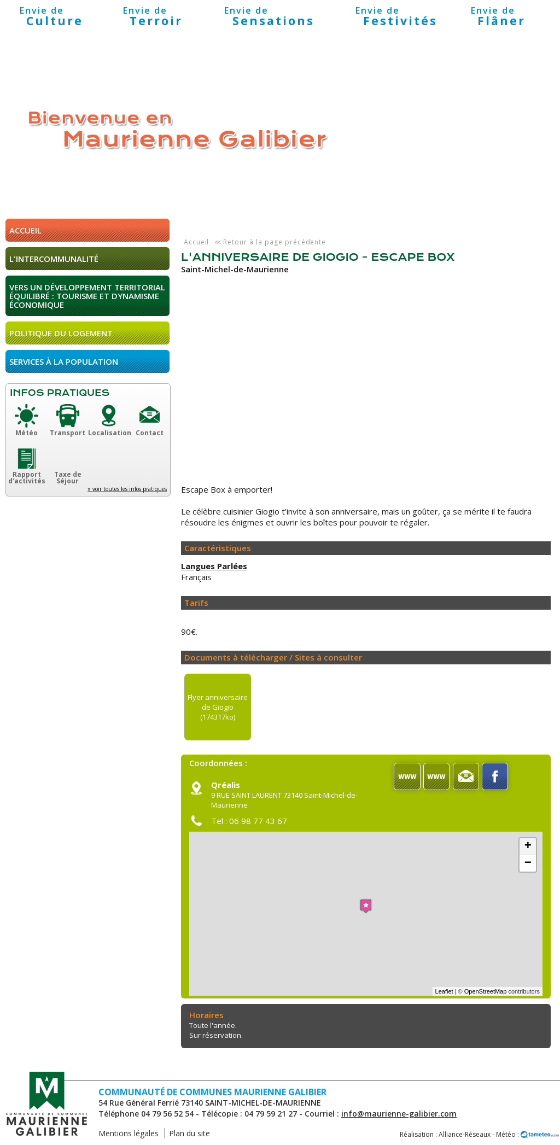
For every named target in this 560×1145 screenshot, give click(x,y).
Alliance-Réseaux (465, 1134)
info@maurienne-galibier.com (399, 1113)
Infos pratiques (59, 393)
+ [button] (528, 846)
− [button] (528, 863)
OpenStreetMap (485, 991)
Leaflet (444, 991)
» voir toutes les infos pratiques (127, 489)
